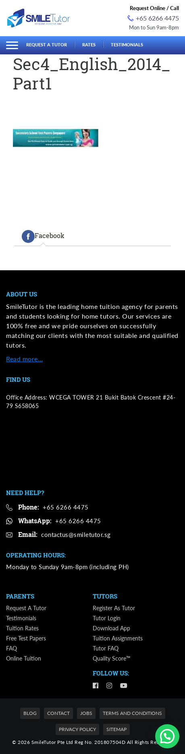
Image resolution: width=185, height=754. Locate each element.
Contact (58, 713)
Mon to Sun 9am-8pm (154, 27)
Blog (30, 713)
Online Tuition (23, 658)
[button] (167, 736)
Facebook (43, 236)
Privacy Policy (77, 729)
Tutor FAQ (105, 648)
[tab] (43, 236)
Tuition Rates (22, 628)
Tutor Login (107, 618)
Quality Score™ (112, 658)
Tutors (105, 596)
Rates (89, 44)
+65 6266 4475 (153, 18)
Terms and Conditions (132, 713)
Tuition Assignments (118, 638)
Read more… (24, 358)
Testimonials (127, 44)
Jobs (86, 713)
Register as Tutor (114, 608)
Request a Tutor (46, 44)
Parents (20, 596)
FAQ (11, 648)
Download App (111, 628)
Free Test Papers (26, 638)
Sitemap (116, 729)
